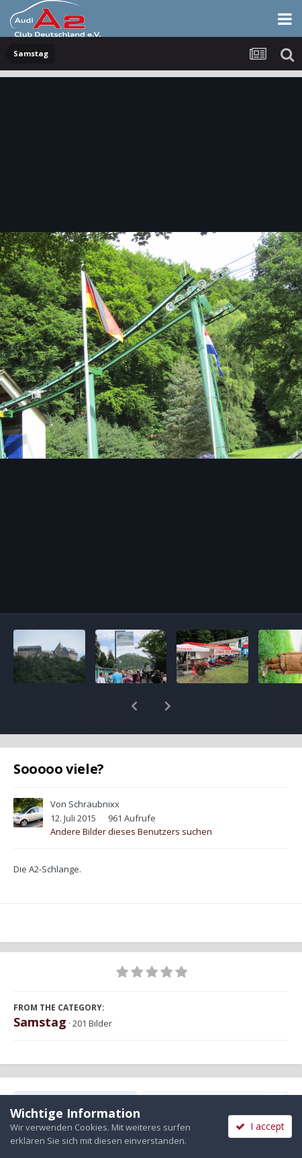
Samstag (39, 987)
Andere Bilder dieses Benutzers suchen (131, 797)
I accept (260, 1126)
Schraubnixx (93, 769)
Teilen (75, 1067)
